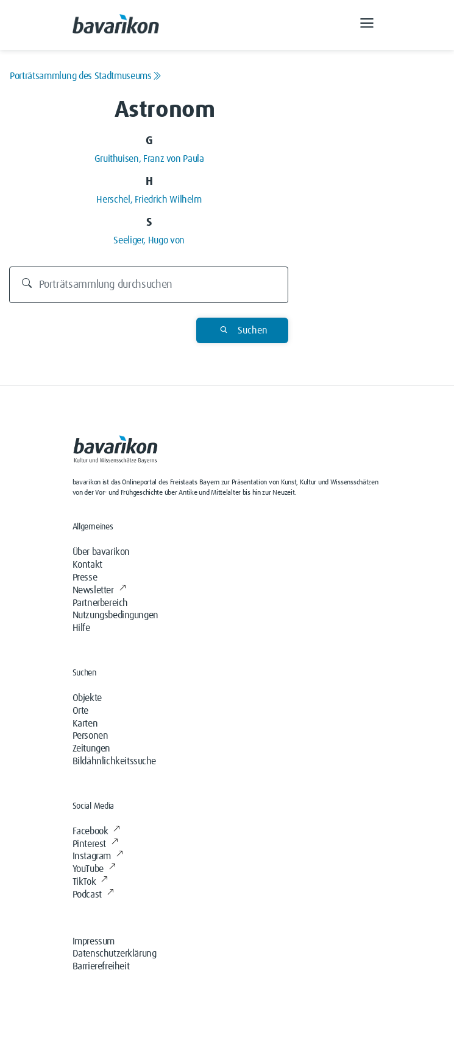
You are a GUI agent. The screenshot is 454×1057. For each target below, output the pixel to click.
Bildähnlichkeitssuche (115, 761)
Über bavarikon (101, 552)
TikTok (90, 882)
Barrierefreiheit (101, 966)
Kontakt (87, 565)
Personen (90, 736)
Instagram (98, 856)
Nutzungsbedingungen (115, 615)
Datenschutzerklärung (115, 953)
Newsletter (99, 590)
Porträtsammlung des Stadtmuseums (85, 76)
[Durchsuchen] (149, 285)
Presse (85, 577)
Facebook (96, 831)
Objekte (87, 698)
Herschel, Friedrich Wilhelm (148, 199)
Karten (85, 723)
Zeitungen (91, 748)
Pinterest (95, 844)
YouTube (94, 869)
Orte (80, 711)
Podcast (93, 894)
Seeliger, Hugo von (149, 240)
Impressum (94, 941)
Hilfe (81, 628)
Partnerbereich (100, 603)
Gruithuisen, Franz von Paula (149, 159)
